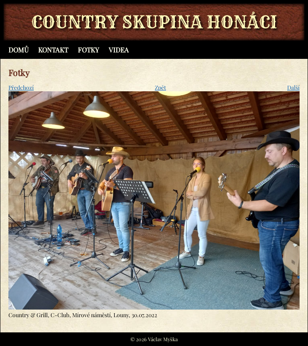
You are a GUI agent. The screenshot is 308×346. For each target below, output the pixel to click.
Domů (18, 49)
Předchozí (21, 87)
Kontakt (53, 49)
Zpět (160, 87)
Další (293, 87)
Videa (119, 49)
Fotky (88, 49)
